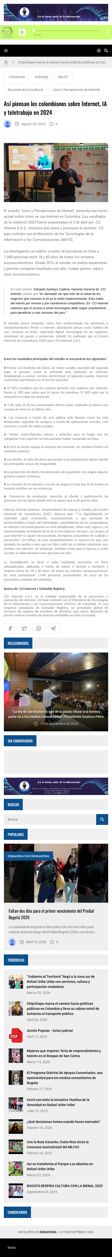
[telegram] (53, 628)
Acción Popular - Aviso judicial (50, 1031)
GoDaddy (41, 77)
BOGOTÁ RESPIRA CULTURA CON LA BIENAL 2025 (65, 1186)
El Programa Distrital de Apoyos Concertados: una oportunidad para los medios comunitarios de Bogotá (65, 1078)
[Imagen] (56, 873)
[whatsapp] (39, 628)
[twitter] (24, 628)
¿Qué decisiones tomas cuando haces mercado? (63, 1122)
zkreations (48, 1232)
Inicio (12, 1248)
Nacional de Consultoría (25, 90)
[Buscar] (106, 50)
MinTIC (63, 77)
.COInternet (16, 77)
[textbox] (56, 452)
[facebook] (10, 628)
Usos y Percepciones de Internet (76, 90)
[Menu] (6, 50)
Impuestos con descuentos (28, 856)
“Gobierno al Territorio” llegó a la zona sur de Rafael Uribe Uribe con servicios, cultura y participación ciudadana (61, 982)
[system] (99, 50)
